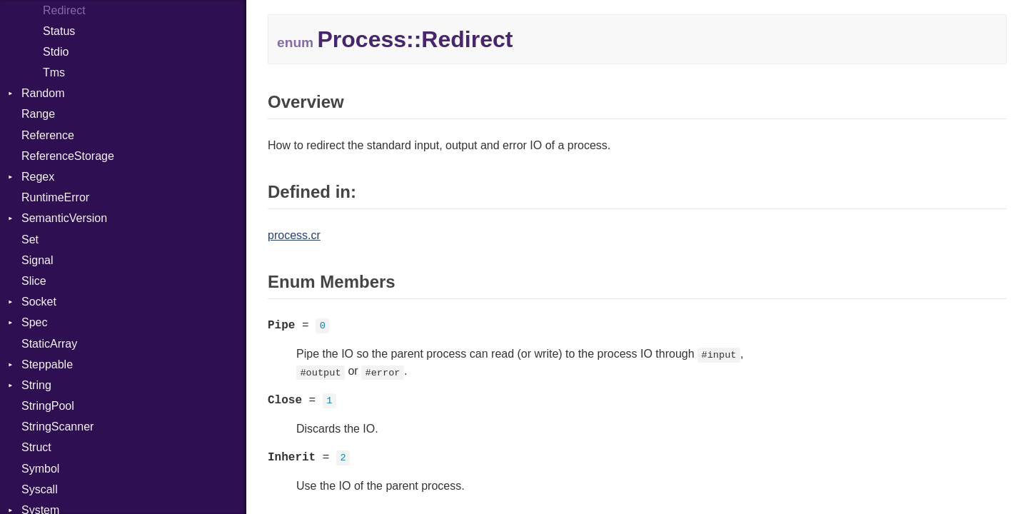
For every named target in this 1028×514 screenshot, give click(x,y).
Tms (54, 72)
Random (42, 93)
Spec (34, 322)
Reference (47, 135)
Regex (37, 177)
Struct (36, 447)
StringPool (47, 406)
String (36, 385)
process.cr (294, 235)
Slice (33, 281)
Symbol (40, 469)
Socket (38, 302)
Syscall (39, 489)
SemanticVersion (64, 218)
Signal (37, 260)
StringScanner (57, 426)
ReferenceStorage (67, 156)
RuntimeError (55, 197)
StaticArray (49, 344)
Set (30, 239)
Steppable (47, 364)
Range (38, 114)
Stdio (56, 52)
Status (59, 31)
